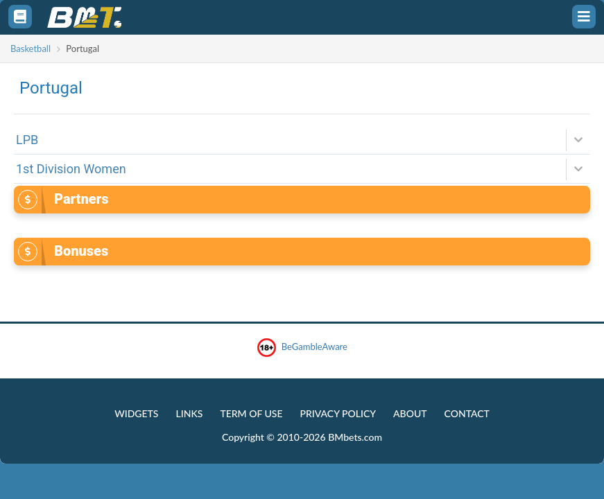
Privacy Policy (338, 413)
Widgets (136, 413)
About (410, 413)
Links (188, 413)
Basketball (30, 48)
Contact (467, 413)
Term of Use (251, 413)
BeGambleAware (302, 348)
